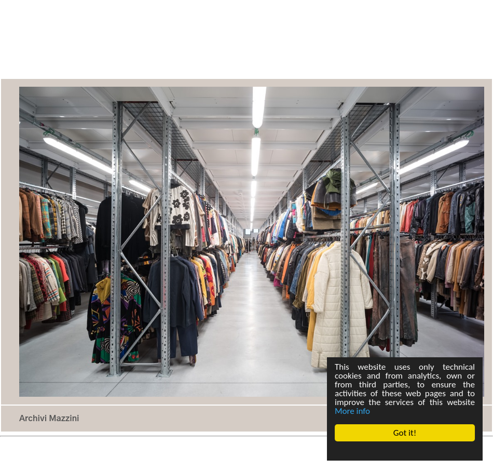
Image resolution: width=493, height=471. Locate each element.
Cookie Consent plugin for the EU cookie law (405, 450)
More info (352, 411)
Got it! (404, 432)
